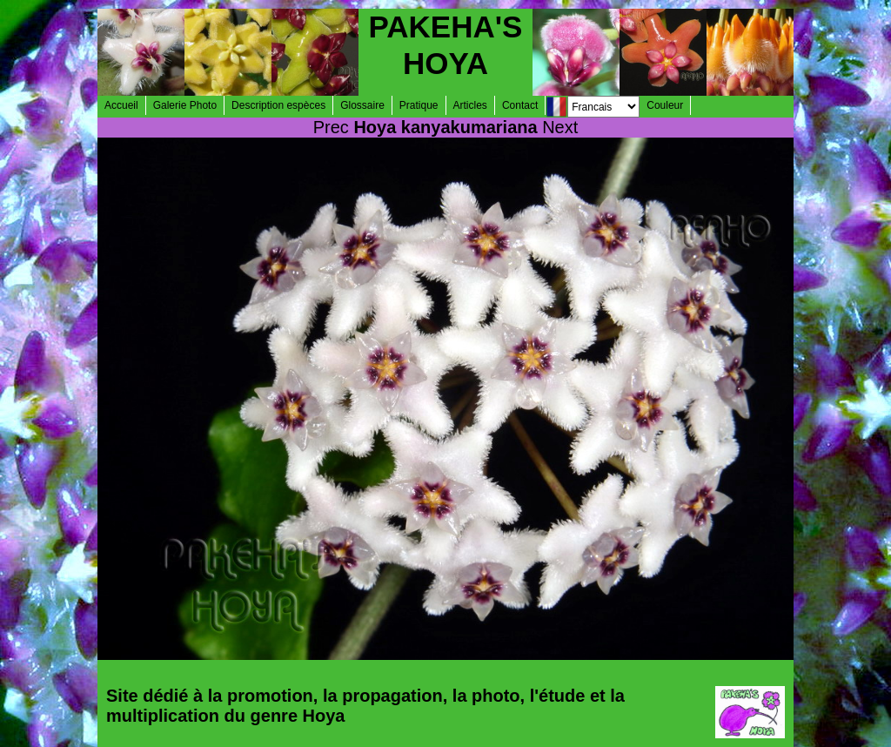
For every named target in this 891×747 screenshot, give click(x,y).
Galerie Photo (185, 105)
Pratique (419, 105)
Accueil (121, 105)
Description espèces (278, 105)
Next (560, 127)
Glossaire (362, 105)
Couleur (664, 105)
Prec (331, 127)
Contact (520, 105)
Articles (470, 105)
